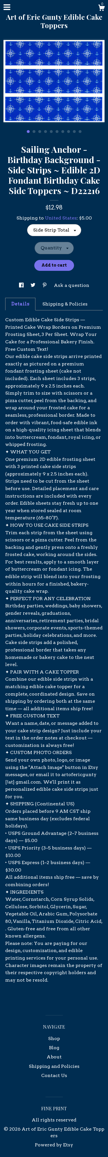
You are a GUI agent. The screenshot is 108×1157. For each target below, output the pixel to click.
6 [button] (57, 131)
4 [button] (45, 131)
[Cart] (101, 8)
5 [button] (51, 131)
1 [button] (28, 131)
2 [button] (34, 131)
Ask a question (71, 285)
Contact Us (54, 1075)
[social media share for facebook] (22, 285)
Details (20, 304)
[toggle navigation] (6, 7)
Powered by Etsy (54, 1145)
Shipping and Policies (54, 1066)
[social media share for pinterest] (45, 285)
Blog (54, 1047)
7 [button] (62, 131)
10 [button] (80, 131)
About (54, 1057)
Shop (54, 1038)
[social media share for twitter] (34, 285)
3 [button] (39, 131)
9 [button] (74, 131)
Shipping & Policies (65, 304)
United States (61, 218)
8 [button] (68, 131)
